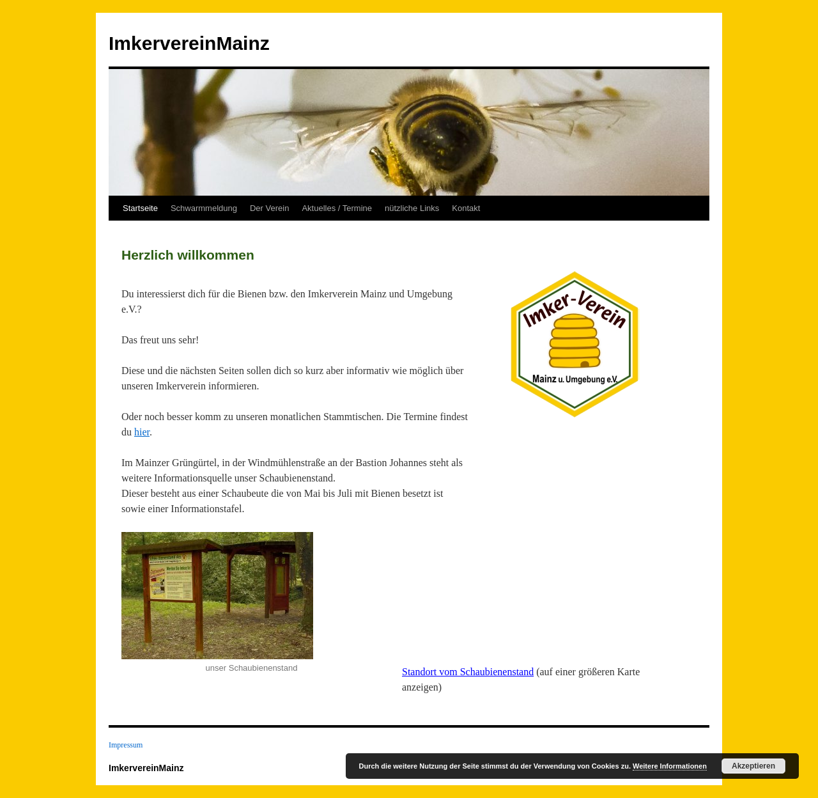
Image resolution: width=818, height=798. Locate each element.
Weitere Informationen (670, 766)
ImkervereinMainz (189, 43)
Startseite (140, 208)
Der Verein (269, 208)
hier (142, 431)
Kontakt (466, 208)
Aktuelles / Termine (337, 208)
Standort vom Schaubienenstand (468, 671)
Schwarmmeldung (204, 208)
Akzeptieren (753, 766)
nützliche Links (412, 208)
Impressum (126, 744)
